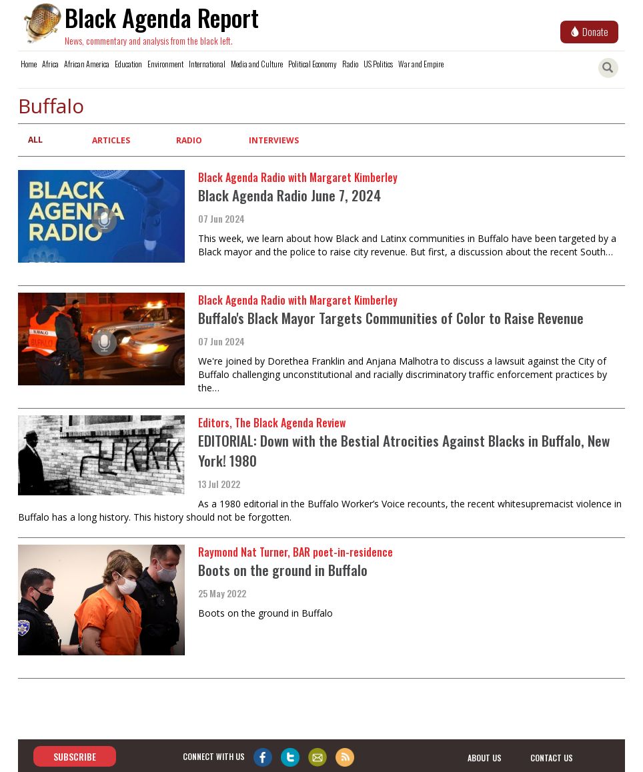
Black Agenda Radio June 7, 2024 (289, 195)
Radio (350, 63)
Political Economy (312, 63)
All (35, 139)
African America (86, 63)
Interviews (274, 140)
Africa (50, 63)
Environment (165, 63)
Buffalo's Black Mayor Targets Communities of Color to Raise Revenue (391, 317)
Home (29, 63)
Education (128, 63)
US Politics (378, 63)
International (207, 63)
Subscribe (74, 756)
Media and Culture (257, 63)
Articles (111, 140)
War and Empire (421, 63)
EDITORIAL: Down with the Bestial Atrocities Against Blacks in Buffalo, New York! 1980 (404, 450)
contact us (551, 757)
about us (485, 757)
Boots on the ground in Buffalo (283, 569)
